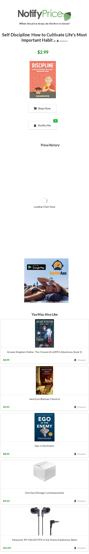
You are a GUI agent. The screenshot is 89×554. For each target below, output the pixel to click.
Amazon (63, 41)
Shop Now (42, 108)
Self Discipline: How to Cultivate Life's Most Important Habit (44, 37)
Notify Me (44, 124)
